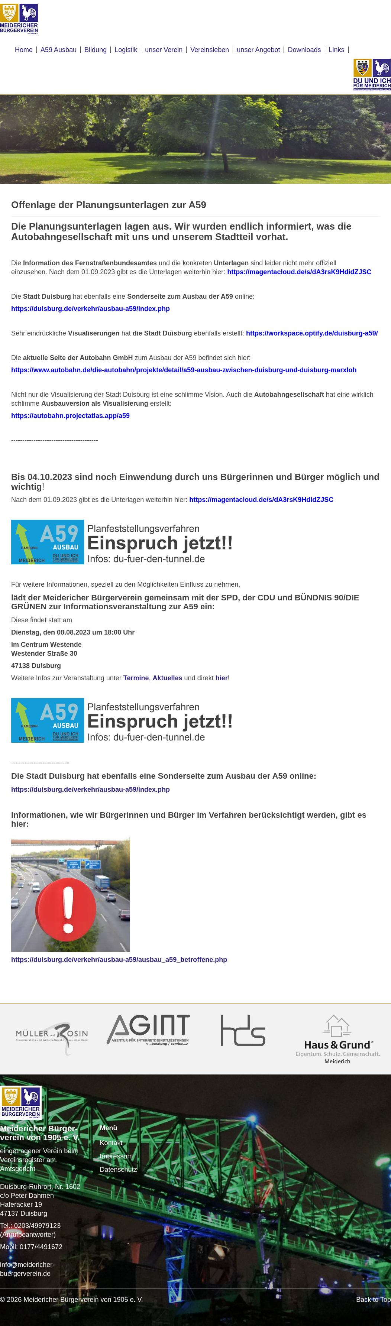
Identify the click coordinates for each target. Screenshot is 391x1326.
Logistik (125, 49)
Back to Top (373, 1299)
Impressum (116, 1156)
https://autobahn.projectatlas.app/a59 (70, 415)
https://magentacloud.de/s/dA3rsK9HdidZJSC (263, 499)
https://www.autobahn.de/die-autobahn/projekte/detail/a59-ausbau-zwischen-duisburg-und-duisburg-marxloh (183, 370)
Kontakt (111, 1143)
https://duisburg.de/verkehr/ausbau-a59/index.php (90, 789)
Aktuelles (167, 678)
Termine (136, 678)
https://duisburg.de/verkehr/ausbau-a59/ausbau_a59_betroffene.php (119, 959)
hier (222, 678)
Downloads (304, 49)
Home (24, 49)
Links (337, 49)
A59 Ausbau (59, 49)
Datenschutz (118, 1169)
